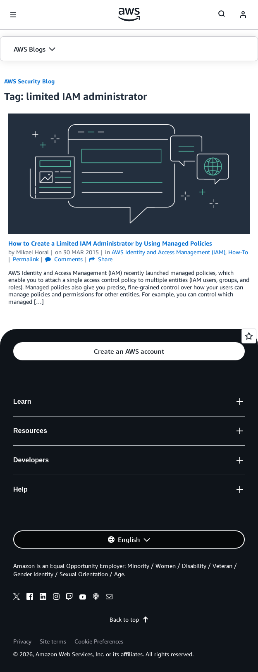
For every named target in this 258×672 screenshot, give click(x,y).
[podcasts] (96, 597)
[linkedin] (43, 597)
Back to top (129, 619)
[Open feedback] (248, 336)
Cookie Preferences (98, 641)
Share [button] (100, 259)
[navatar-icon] (243, 15)
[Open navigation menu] (13, 14)
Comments (64, 259)
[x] (16, 597)
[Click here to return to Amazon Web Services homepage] (129, 14)
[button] (129, 49)
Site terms (53, 641)
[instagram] (56, 597)
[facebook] (29, 597)
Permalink (26, 259)
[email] (109, 597)
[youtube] (82, 597)
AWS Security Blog (29, 81)
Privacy (22, 641)
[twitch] (69, 597)
